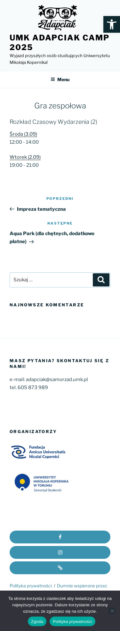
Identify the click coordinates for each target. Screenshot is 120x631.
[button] (111, 24)
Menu (60, 79)
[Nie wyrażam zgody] (112, 611)
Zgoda (37, 621)
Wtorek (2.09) (25, 157)
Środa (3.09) (23, 134)
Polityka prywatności (31, 585)
